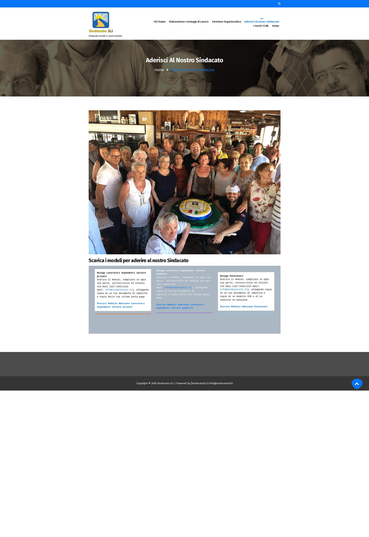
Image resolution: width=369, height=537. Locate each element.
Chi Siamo (159, 22)
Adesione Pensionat (253, 306)
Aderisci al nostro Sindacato (262, 21)
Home (275, 26)
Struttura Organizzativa (226, 22)
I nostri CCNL (261, 26)
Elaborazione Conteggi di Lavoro (189, 22)
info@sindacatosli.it (118, 290)
